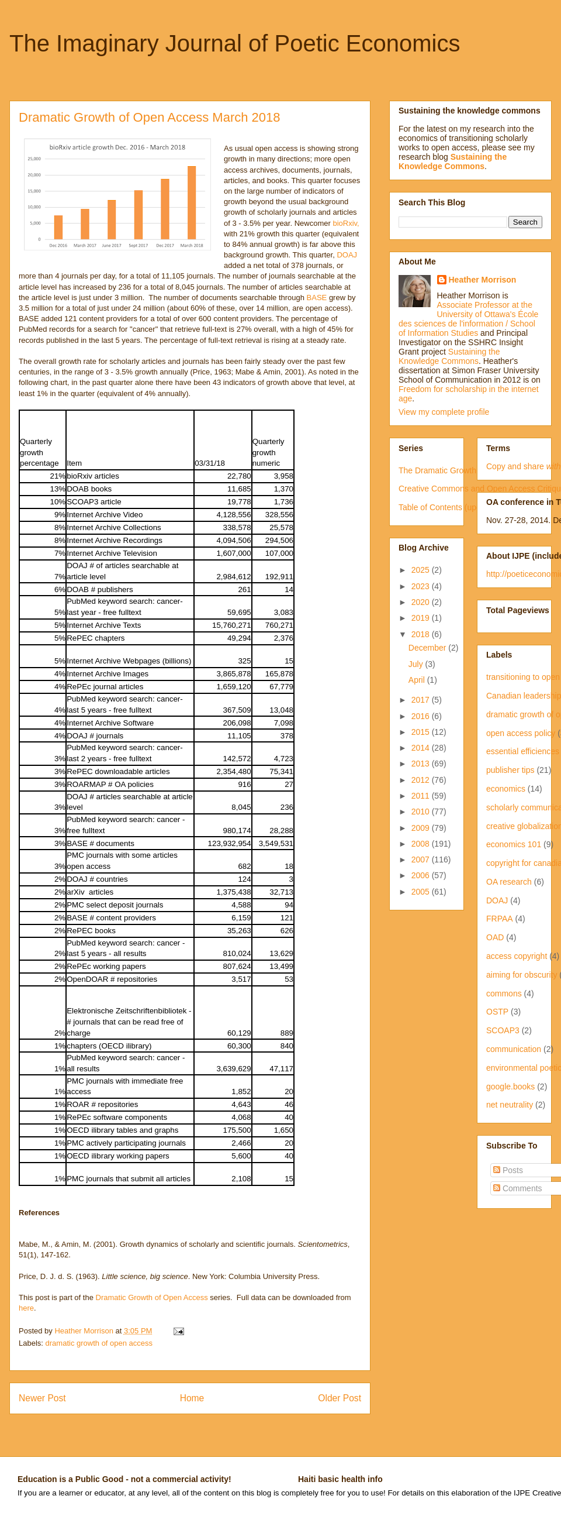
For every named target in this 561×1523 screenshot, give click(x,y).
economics (505, 788)
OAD (495, 937)
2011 (421, 795)
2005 (421, 891)
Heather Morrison (483, 279)
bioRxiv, (346, 223)
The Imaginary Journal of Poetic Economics (234, 43)
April (417, 680)
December (428, 647)
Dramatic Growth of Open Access (151, 1297)
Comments (517, 1188)
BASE (317, 297)
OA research (509, 881)
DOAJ (346, 254)
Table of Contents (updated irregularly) (468, 507)
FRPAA (499, 918)
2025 (421, 570)
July (416, 664)
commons (504, 993)
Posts (508, 1170)
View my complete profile (444, 412)
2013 (421, 763)
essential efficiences (522, 751)
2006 (421, 875)
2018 (421, 634)
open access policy (520, 733)
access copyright (516, 956)
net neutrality (509, 1104)
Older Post (339, 1398)
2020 (421, 602)
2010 (421, 811)
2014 (421, 747)
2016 (421, 716)
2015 (421, 732)
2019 (421, 618)
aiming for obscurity (521, 974)
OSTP (497, 1011)
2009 (421, 828)
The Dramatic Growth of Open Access (467, 470)
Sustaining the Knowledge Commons (449, 356)
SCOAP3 (503, 1030)
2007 (421, 859)
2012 (421, 780)
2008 (421, 843)
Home (192, 1398)
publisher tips (510, 770)
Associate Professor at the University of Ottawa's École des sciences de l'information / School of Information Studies (468, 319)
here (26, 1308)
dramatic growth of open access (99, 1343)
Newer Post (42, 1398)
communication (513, 1049)
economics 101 (513, 844)
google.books (510, 1086)
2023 (421, 586)
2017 (421, 699)
